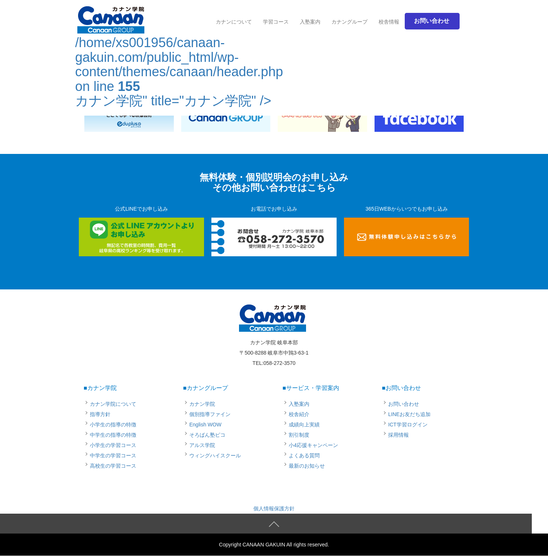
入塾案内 (310, 22)
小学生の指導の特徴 (113, 424)
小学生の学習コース (113, 445)
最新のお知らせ (307, 466)
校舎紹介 (299, 414)
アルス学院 (202, 445)
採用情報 (398, 435)
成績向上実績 (304, 424)
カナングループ (349, 22)
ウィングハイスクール (215, 455)
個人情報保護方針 (274, 508)
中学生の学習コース (113, 455)
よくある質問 (304, 455)
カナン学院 (202, 404)
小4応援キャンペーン (313, 445)
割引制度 (299, 435)
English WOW (205, 424)
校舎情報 (389, 22)
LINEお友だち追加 (409, 414)
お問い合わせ (403, 404)
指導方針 (100, 414)
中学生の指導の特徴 (113, 435)
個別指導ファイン (210, 414)
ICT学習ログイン (408, 424)
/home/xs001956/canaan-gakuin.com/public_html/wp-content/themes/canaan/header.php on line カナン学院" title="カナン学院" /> (179, 59)
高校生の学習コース (113, 466)
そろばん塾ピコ (207, 435)
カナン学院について (113, 404)
